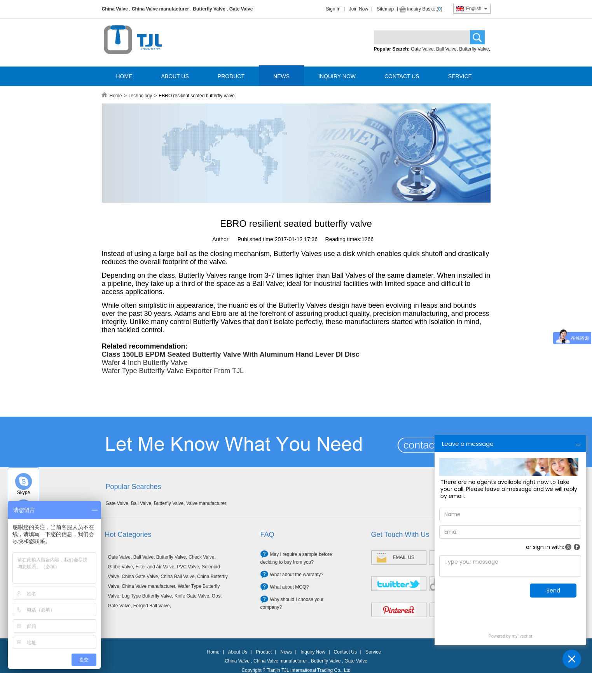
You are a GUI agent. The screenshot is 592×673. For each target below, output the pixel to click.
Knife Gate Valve (192, 596)
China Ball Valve (177, 576)
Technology (140, 95)
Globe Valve (120, 567)
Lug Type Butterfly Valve (147, 596)
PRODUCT (231, 76)
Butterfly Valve (209, 9)
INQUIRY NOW (337, 76)
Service (373, 652)
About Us (237, 652)
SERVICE (460, 76)
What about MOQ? (289, 587)
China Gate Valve (140, 576)
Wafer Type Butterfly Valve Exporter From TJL (173, 371)
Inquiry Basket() (424, 9)
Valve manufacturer (206, 503)
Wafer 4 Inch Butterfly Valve (145, 362)
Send (553, 590)
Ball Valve (446, 49)
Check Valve (201, 557)
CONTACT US (401, 76)
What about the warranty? (296, 574)
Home (116, 95)
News (286, 652)
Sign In (333, 9)
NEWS (281, 76)
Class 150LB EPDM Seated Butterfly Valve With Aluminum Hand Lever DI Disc (231, 354)
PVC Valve (188, 567)
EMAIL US (404, 557)
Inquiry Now (312, 652)
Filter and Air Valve (155, 567)
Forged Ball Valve (151, 605)
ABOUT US (175, 76)
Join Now (358, 9)
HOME (124, 76)
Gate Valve (241, 9)
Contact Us (345, 652)
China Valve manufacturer (160, 9)
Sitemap (385, 9)
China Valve (115, 9)
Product (264, 652)
